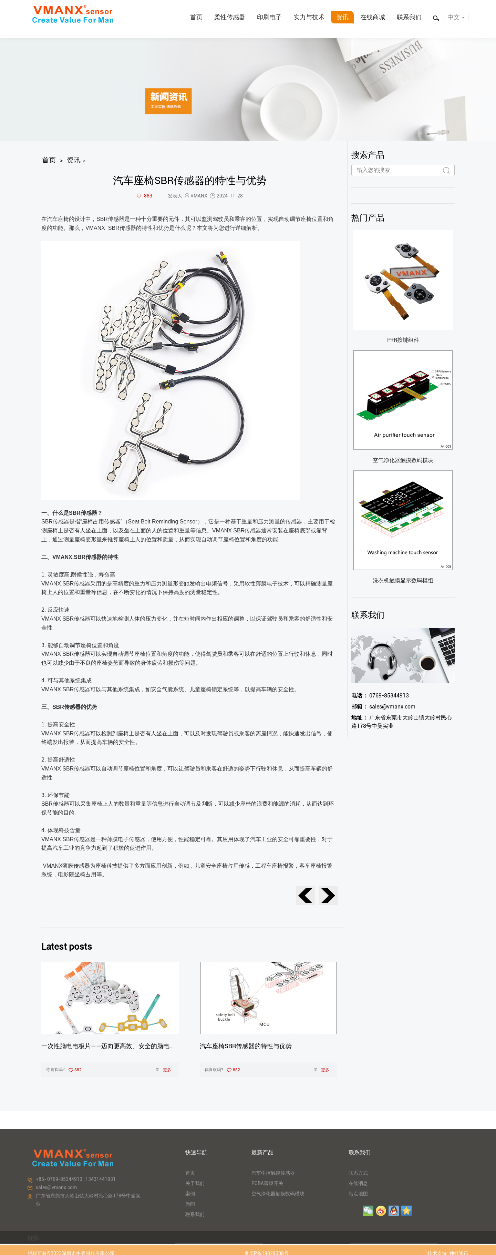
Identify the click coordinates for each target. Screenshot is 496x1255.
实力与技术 (308, 17)
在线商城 (372, 17)
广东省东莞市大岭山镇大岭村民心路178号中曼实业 (401, 721)
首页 (196, 17)
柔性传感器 (229, 17)
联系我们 (409, 17)
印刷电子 (269, 17)
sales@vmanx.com (383, 706)
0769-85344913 (380, 695)
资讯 (342, 17)
